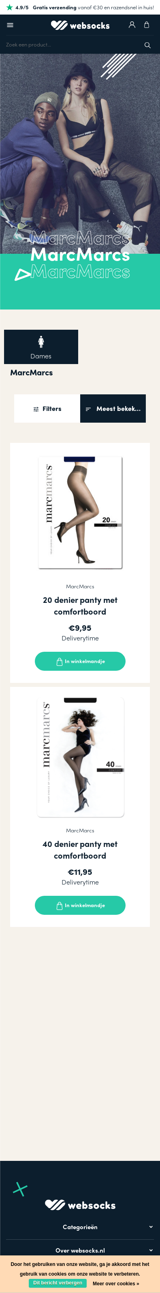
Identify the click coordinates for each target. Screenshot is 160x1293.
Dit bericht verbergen (57, 1283)
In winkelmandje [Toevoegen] (80, 661)
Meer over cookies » (116, 1284)
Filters (51, 408)
